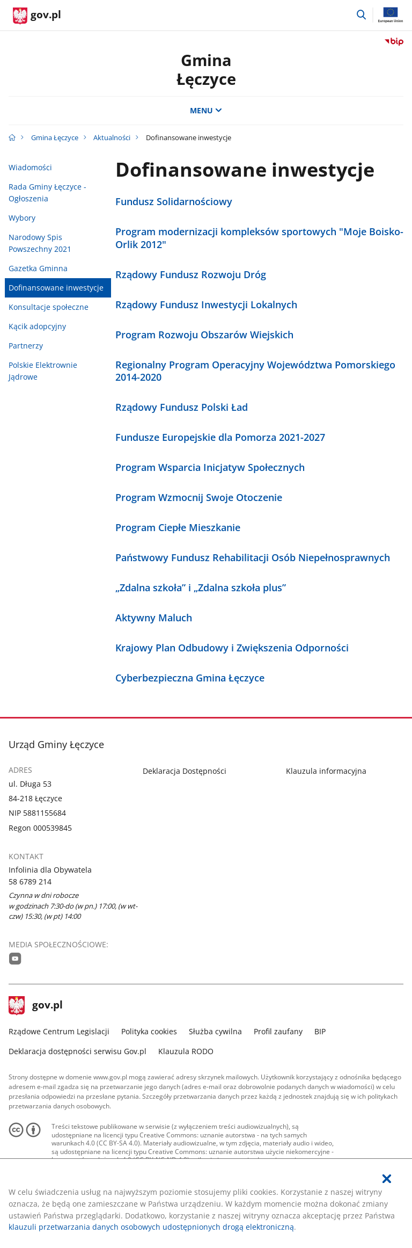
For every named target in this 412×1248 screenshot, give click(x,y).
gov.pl (36, 1005)
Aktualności (111, 137)
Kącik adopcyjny (37, 326)
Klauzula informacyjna (326, 771)
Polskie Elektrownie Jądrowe (43, 371)
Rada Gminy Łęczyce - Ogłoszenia (47, 193)
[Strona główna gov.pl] (37, 16)
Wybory (22, 218)
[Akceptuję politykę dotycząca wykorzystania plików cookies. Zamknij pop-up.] (387, 1179)
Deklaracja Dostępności (184, 771)
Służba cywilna (215, 1031)
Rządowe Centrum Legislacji (59, 1031)
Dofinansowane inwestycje (56, 287)
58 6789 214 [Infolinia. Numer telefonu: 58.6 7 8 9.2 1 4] (30, 881)
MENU (206, 110)
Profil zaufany (278, 1031)
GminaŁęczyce (206, 69)
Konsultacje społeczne (49, 307)
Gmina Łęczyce (54, 137)
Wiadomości (30, 167)
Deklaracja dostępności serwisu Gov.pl (77, 1051)
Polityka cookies (149, 1031)
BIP (320, 1031)
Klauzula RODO (186, 1051)
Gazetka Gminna (38, 268)
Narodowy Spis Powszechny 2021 (40, 243)
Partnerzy (26, 345)
